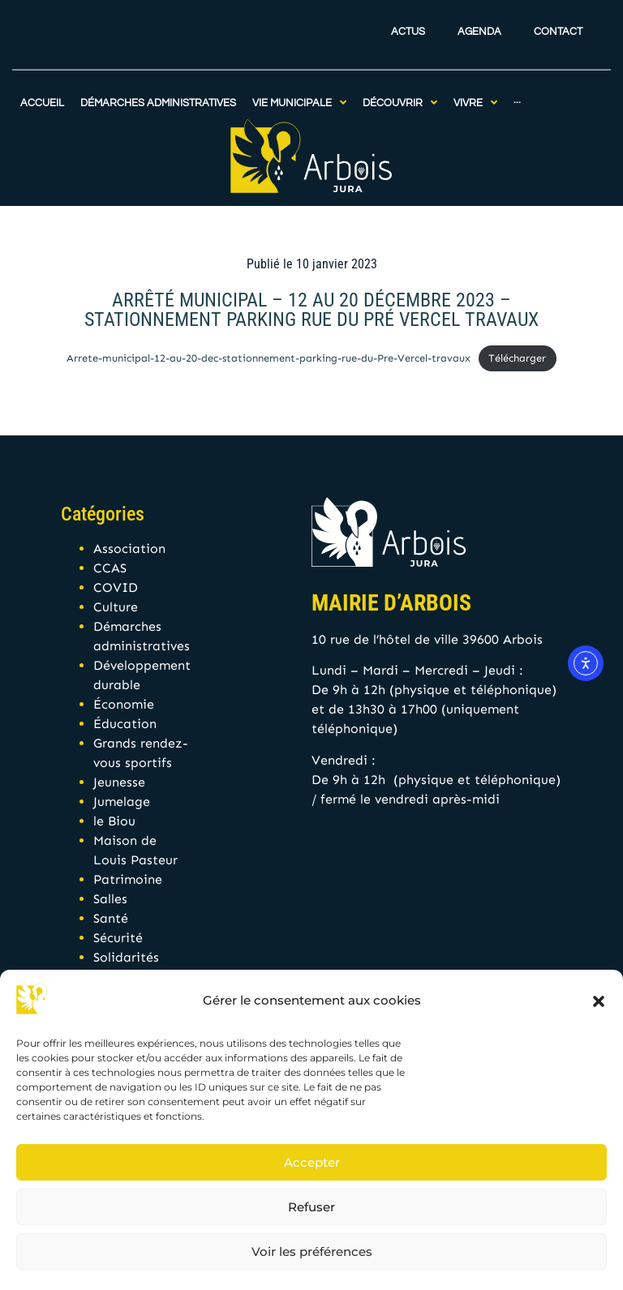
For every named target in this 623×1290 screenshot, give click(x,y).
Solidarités (126, 957)
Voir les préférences (311, 1251)
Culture (115, 607)
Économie (123, 704)
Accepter (312, 1162)
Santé (110, 918)
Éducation (125, 723)
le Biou (114, 821)
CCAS (110, 568)
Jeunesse (119, 782)
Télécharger (517, 358)
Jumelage (121, 801)
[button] (599, 1001)
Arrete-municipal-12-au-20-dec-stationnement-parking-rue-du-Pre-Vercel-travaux (268, 358)
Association (129, 548)
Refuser (311, 1207)
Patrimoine (127, 879)
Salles (110, 898)
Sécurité (118, 937)
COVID (115, 587)
